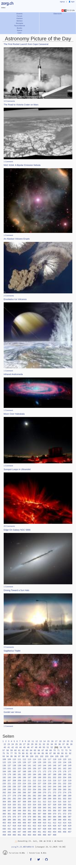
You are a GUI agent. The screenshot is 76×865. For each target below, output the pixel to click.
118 (54, 759)
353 (39, 811)
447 (19, 832)
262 (4, 792)
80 (23, 753)
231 (59, 783)
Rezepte (19, 23)
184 (34, 774)
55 (65, 747)
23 (9, 744)
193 (9, 777)
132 (54, 762)
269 (39, 792)
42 (12, 747)
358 (64, 811)
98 (23, 756)
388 (4, 820)
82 (31, 753)
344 (64, 808)
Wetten (20, 21)
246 (64, 786)
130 (44, 762)
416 (4, 826)
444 (4, 832)
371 (59, 814)
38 (67, 744)
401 (69, 820)
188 (54, 774)
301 (59, 799)
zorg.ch (7, 3)
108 (4, 759)
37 (63, 744)
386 (64, 817)
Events (20, 14)
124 (14, 762)
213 (39, 780)
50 (44, 747)
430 (4, 829)
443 (69, 829)
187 (49, 774)
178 (4, 774)
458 (4, 835)
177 (69, 771)
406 (24, 823)
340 (44, 808)
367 (39, 814)
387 (69, 817)
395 (39, 820)
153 (19, 768)
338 (34, 808)
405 (19, 823)
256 (44, 789)
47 (32, 747)
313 (49, 802)
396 (44, 820)
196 (24, 777)
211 (29, 780)
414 (64, 823)
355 (49, 811)
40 (5, 747)
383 (49, 817)
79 (19, 753)
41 (9, 747)
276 (4, 796)
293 (19, 799)
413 (59, 823)
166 (14, 771)
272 (54, 792)
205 (69, 777)
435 (29, 829)
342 (54, 808)
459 (9, 835)
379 (29, 817)
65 (35, 750)
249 (9, 789)
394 (34, 820)
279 (19, 796)
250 (14, 789)
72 (62, 750)
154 (24, 768)
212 (34, 780)
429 (69, 826)
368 (44, 814)
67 (43, 750)
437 (39, 829)
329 (59, 805)
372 (64, 814)
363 (19, 814)
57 (4, 750)
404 (14, 823)
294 (24, 799)
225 (29, 783)
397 (49, 820)
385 (59, 817)
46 (28, 747)
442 (64, 829)
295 (29, 799)
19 (64, 741)
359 (69, 811)
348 (14, 811)
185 (39, 774)
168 (24, 771)
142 (34, 765)
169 (29, 771)
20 (68, 741)
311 (39, 802)
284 (44, 796)
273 (59, 792)
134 (64, 762)
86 (47, 753)
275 (69, 792)
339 (39, 808)
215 (49, 780)
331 (69, 805)
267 (29, 792)
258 (54, 789)
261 (69, 789)
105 (56, 756)
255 (39, 789)
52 (52, 747)
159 (49, 768)
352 (34, 811)
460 (14, 835)
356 (54, 811)
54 (61, 747)
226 (34, 783)
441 (59, 829)
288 (64, 796)
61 (19, 750)
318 (4, 805)
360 (4, 814)
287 (59, 796)
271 (49, 792)
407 (29, 823)
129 (39, 762)
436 (34, 829)
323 (29, 805)
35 (55, 744)
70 (54, 750)
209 (19, 780)
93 (4, 756)
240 (34, 786)
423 (39, 826)
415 (69, 823)
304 (4, 802)
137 (9, 765)
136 (4, 765)
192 (4, 777)
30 (36, 744)
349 (19, 811)
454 (54, 832)
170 (34, 771)
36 (59, 744)
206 (4, 780)
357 (59, 811)
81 (27, 753)
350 (24, 811)
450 (34, 832)
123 (9, 762)
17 (56, 741)
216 (54, 780)
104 (51, 756)
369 (49, 814)
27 (24, 744)
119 (59, 759)
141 (29, 765)
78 (15, 753)
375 (9, 817)
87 (50, 753)
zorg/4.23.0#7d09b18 (22, 847)
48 (36, 747)
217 (59, 780)
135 (69, 762)
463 (29, 835)
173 (49, 771)
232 (64, 783)
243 (49, 786)
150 (4, 768)
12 (36, 741)
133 (59, 762)
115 (39, 759)
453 (49, 832)
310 (34, 802)
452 (44, 832)
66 (39, 750)
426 (54, 826)
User (20, 33)
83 (35, 753)
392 (24, 820)
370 (54, 814)
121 (69, 759)
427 (59, 826)
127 (29, 762)
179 (9, 774)
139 (19, 765)
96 (15, 756)
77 (11, 753)
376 (14, 817)
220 (4, 783)
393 (29, 820)
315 (59, 802)
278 (14, 796)
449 (29, 832)
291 (9, 799)
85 (43, 753)
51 (48, 747)
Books (19, 28)
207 (9, 780)
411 (49, 823)
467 (49, 835)
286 (54, 796)
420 (24, 826)
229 (49, 783)
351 (29, 811)
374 (4, 817)
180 (14, 774)
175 (59, 771)
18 (60, 741)
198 (34, 777)
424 (44, 826)
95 (11, 756)
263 (9, 792)
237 (19, 786)
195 (19, 777)
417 (9, 826)
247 (69, 786)
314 (54, 802)
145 (49, 765)
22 (5, 744)
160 (54, 768)
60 (15, 750)
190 (64, 774)
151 (9, 768)
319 (9, 805)
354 (44, 811)
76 (7, 753)
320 (14, 805)
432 (14, 829)
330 (64, 805)
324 (34, 805)
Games (20, 18)
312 (44, 802)
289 (69, 796)
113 (29, 759)
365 (29, 814)
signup (62, 2)
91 (66, 753)
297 (39, 799)
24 (12, 744)
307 (19, 802)
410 (44, 823)
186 (44, 774)
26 (20, 744)
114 (34, 759)
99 (27, 756)
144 (44, 765)
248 (4, 789)
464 (34, 835)
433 (19, 829)
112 (24, 759)
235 (9, 786)
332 (4, 808)
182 (24, 774)
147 (59, 765)
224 (24, 783)
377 (19, 817)
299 (49, 799)
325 (39, 805)
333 (9, 808)
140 (24, 765)
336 (24, 808)
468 (54, 835)
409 (39, 823)
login (72, 2)
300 (54, 799)
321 (19, 805)
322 (24, 805)
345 (69, 808)
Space (19, 30)
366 (34, 814)
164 (4, 771)
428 (64, 826)
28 (28, 744)
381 (39, 817)
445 (9, 832)
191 (69, 774)
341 (49, 808)
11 (33, 741)
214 (44, 780)
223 (19, 783)
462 (24, 835)
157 (39, 768)
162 (64, 768)
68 (47, 750)
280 (24, 796)
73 (66, 750)
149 (69, 765)
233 (69, 783)
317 (69, 802)
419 (19, 826)
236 (14, 786)
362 (14, 814)
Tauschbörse (19, 26)
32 (44, 744)
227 (39, 783)
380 (34, 817)
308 (24, 802)
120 (64, 759)
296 (34, 799)
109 (9, 759)
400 (64, 820)
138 (14, 765)
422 (34, 826)
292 (14, 799)
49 (40, 747)
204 (64, 777)
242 (44, 786)
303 (69, 799)
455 (59, 832)
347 (9, 811)
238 (24, 786)
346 (4, 811)
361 (9, 814)
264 (14, 792)
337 (29, 808)
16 (52, 741)
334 (14, 808)
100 (31, 756)
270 (44, 792)
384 (54, 817)
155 (29, 768)
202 (54, 777)
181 (19, 774)
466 (44, 835)
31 (40, 744)
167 (19, 771)
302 (64, 799)
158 (44, 768)
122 (4, 762)
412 (54, 823)
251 (19, 789)
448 (24, 832)
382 (44, 817)
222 (14, 783)
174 (54, 771)
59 (11, 750)
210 (24, 780)
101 (36, 756)
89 (58, 753)
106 (62, 756)
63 (27, 750)
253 (29, 789)
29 (32, 744)
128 (34, 762)
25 (16, 744)
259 (59, 789)
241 (39, 786)
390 (14, 820)
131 (49, 762)
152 (14, 768)
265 (19, 792)
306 (14, 802)
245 (59, 786)
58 (7, 750)
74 (70, 750)
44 (20, 747)
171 (39, 771)
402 (4, 823)
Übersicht (57, 14)
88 (54, 753)
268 (34, 792)
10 (29, 741)
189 (59, 774)
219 (69, 780)
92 (70, 753)
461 (19, 835)
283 (39, 796)
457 (69, 832)
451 (39, 832)
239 (29, 786)
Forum (19, 16)
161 (59, 768)
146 (54, 765)
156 (34, 768)
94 (7, 756)
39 (71, 744)
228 (44, 783)
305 (9, 802)
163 (69, 768)
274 (64, 792)
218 (64, 780)
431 (9, 829)
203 (59, 777)
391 (19, 820)
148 (64, 765)
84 (39, 753)
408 (34, 823)
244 (54, 786)
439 (49, 829)
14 (44, 741)
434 (24, 829)
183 (29, 774)
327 (49, 805)
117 (49, 759)
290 (4, 799)
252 (24, 789)
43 (16, 747)
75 (4, 753)
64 (31, 750)
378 (24, 817)
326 (44, 805)
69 (50, 750)
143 (39, 765)
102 (41, 756)
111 (19, 759)
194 (14, 777)
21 (72, 741)
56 (69, 747)
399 (59, 820)
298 (44, 799)
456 (64, 832)
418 (14, 826)
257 (49, 789)
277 (9, 796)
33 (48, 744)
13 (40, 741)
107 (67, 756)
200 (44, 777)
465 (39, 835)
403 (9, 823)
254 (34, 789)
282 (34, 796)
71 (58, 750)
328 (54, 805)
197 (29, 777)
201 (49, 777)
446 (14, 832)
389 (9, 820)
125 (19, 762)
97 (19, 756)
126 (24, 762)
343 (59, 808)
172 (44, 771)
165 (9, 771)
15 (48, 741)
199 (39, 777)
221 (9, 783)
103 (46, 756)
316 (64, 802)
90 (62, 753)
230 (54, 783)
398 (54, 820)
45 (24, 747)
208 (14, 780)
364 (24, 814)
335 (19, 808)
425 (49, 826)
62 (23, 750)
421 (29, 826)
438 (44, 829)
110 (14, 759)
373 (69, 814)
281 (29, 796)
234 (4, 786)
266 (24, 792)
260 (64, 789)
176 (64, 771)
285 (49, 796)
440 (54, 829)
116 (44, 759)
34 (52, 744)
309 (29, 802)
